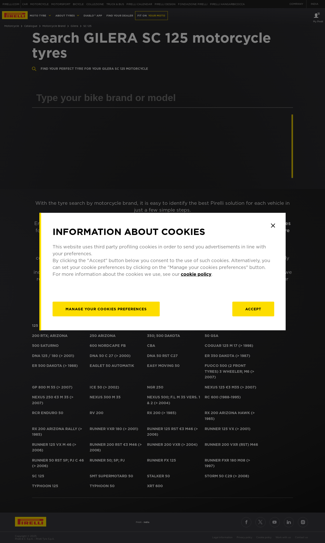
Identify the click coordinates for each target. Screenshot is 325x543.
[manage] (106, 308)
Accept (253, 309)
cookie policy (196, 274)
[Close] (273, 225)
